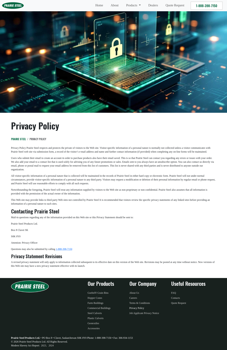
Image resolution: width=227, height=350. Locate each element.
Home (99, 5)
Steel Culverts (95, 313)
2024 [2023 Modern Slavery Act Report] (51, 345)
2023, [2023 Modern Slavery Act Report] (44, 345)
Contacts (175, 298)
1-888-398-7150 (206, 5)
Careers (133, 298)
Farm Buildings (95, 303)
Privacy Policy (136, 308)
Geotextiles (93, 323)
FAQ (173, 292)
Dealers (153, 5)
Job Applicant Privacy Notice (144, 313)
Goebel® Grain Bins (98, 292)
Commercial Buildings (99, 308)
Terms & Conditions (139, 303)
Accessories (94, 328)
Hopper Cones (95, 298)
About (115, 5)
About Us (134, 292)
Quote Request (175, 5)
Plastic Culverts (96, 318)
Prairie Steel (18, 139)
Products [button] (132, 5)
